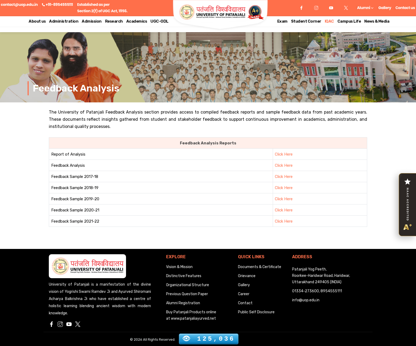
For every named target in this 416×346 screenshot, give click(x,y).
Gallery (384, 7)
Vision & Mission (179, 267)
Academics (136, 21)
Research (114, 21)
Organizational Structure (187, 285)
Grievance (246, 276)
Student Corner (306, 21)
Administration (63, 21)
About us (37, 21)
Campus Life (349, 21)
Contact (245, 303)
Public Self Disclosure (256, 312)
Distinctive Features (183, 276)
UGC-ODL (159, 21)
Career (243, 294)
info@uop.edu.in (305, 300)
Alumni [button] (365, 7)
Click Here (284, 154)
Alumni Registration (183, 303)
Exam (282, 21)
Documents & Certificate (259, 267)
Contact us (405, 7)
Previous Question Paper (187, 294)
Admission (92, 21)
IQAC (329, 21)
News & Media (376, 21)
